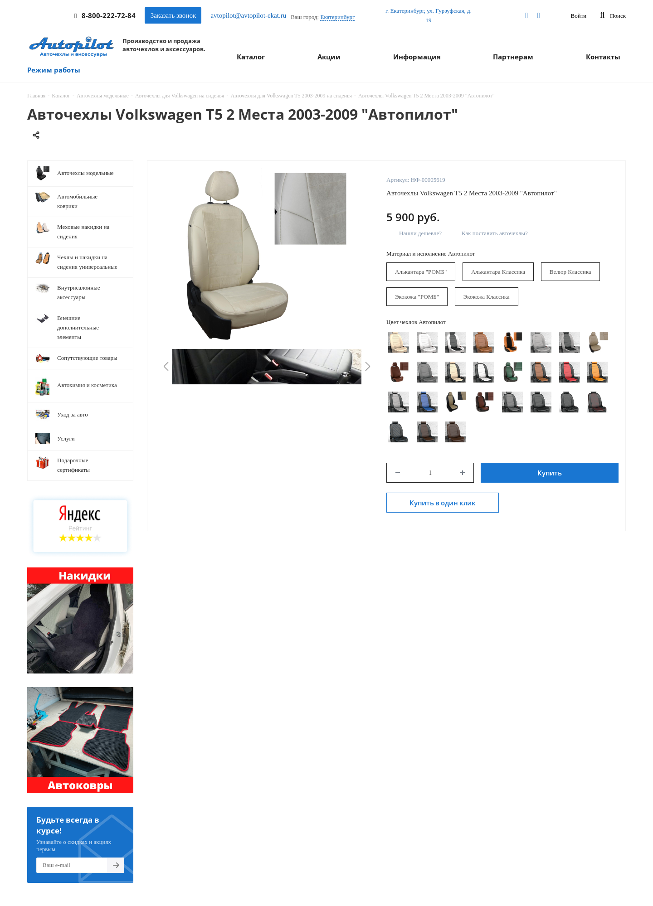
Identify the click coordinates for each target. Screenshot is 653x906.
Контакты (603, 56)
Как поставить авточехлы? (495, 233)
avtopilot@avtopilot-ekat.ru (248, 15)
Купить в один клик (442, 502)
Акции (329, 56)
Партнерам (513, 56)
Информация (417, 56)
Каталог (251, 56)
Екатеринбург (337, 17)
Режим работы (53, 69)
